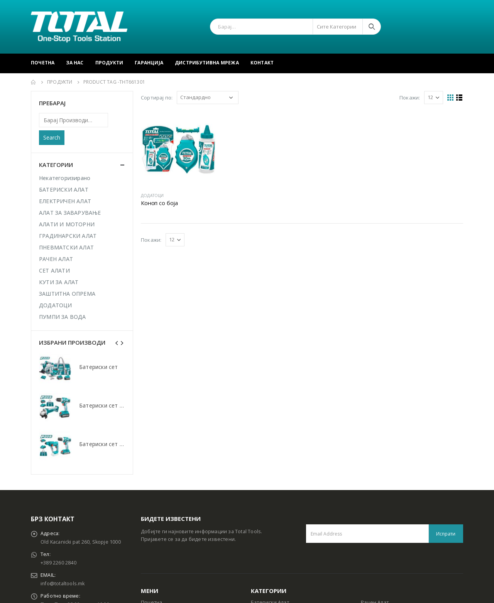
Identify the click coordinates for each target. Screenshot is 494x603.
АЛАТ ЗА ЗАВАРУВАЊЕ (70, 212)
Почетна (42, 62)
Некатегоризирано (64, 178)
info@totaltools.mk (63, 583)
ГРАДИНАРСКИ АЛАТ (67, 235)
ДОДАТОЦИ (152, 195)
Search (51, 137)
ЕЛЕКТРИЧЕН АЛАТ (65, 201)
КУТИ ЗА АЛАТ (58, 282)
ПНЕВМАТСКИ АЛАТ (66, 247)
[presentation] (116, 342)
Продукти (109, 62)
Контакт (262, 62)
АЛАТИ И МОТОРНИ (67, 224)
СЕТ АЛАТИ (54, 270)
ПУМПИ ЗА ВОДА (62, 316)
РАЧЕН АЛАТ (56, 259)
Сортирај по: (157, 97)
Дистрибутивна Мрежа (207, 62)
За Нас (74, 62)
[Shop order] (208, 97)
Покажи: (409, 97)
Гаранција (149, 62)
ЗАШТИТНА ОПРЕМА (67, 293)
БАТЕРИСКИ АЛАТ (63, 189)
